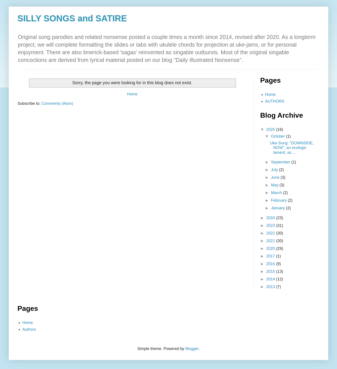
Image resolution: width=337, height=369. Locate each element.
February (279, 200)
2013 (271, 287)
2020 (271, 248)
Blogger (192, 348)
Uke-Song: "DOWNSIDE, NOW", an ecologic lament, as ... (292, 148)
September (281, 162)
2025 (271, 129)
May (275, 185)
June (275, 177)
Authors (29, 329)
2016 (271, 264)
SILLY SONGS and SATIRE (72, 18)
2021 (271, 241)
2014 (271, 279)
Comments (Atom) (57, 103)
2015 (271, 271)
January (278, 208)
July (275, 170)
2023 (271, 225)
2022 (271, 233)
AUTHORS (274, 101)
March (277, 193)
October (278, 136)
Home (132, 94)
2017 (271, 256)
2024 (271, 218)
